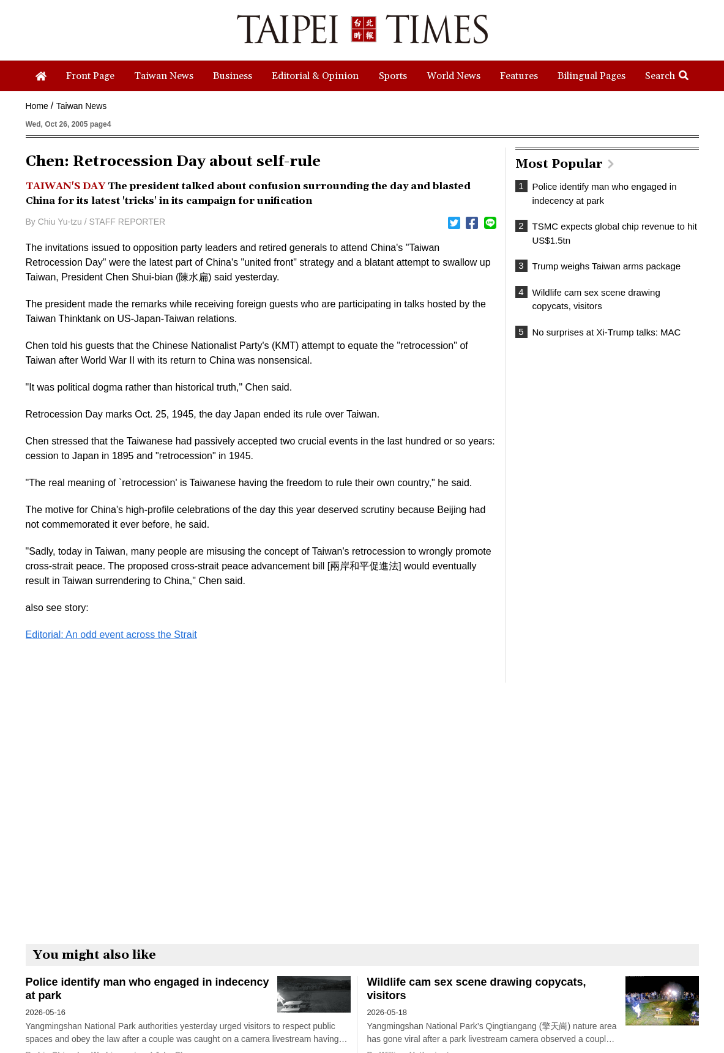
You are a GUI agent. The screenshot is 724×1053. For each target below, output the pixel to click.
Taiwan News (81, 106)
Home (37, 106)
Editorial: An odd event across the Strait (111, 634)
